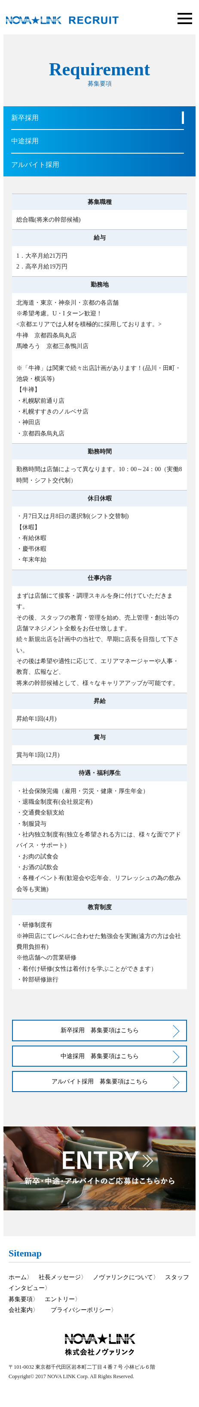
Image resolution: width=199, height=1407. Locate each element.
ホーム (18, 1277)
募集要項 (21, 1299)
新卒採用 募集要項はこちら (100, 1030)
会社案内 (21, 1309)
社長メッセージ (60, 1277)
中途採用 (25, 141)
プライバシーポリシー (81, 1309)
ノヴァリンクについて (123, 1277)
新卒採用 (25, 117)
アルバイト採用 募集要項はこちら (100, 1081)
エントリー (60, 1299)
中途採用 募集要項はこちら (100, 1055)
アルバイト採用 (35, 164)
